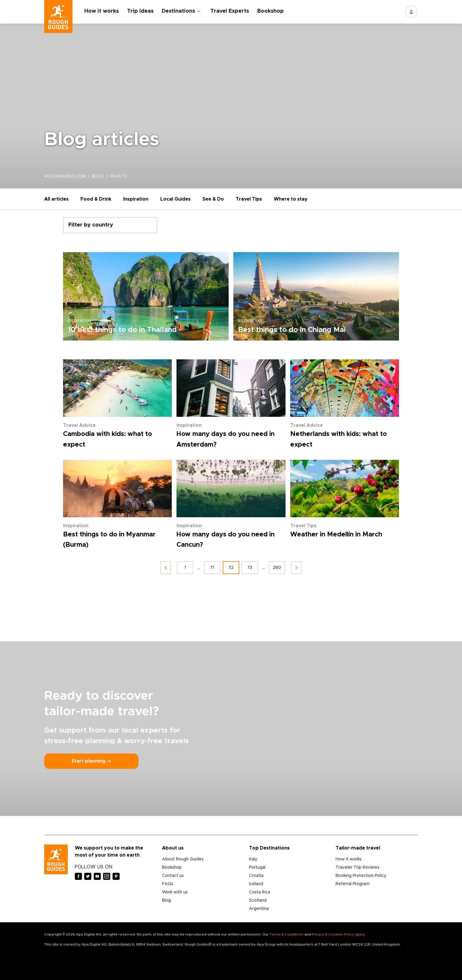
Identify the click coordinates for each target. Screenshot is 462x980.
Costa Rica (259, 892)
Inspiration (135, 199)
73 (250, 568)
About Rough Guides (183, 859)
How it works (101, 11)
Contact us (173, 876)
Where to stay (291, 199)
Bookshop (270, 11)
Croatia (256, 876)
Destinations (178, 11)
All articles (56, 199)
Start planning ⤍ (91, 761)
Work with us (175, 892)
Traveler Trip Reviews (358, 867)
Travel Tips (249, 199)
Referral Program (352, 884)
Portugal (257, 867)
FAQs (167, 884)
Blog (166, 900)
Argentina (259, 909)
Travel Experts (229, 11)
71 (212, 568)
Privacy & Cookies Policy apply (338, 934)
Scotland (258, 900)
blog (98, 176)
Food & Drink (95, 199)
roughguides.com (64, 176)
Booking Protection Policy (361, 876)
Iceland (256, 884)
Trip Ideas (140, 11)
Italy (253, 859)
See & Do (213, 199)
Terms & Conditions (286, 934)
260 (277, 568)
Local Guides (175, 199)
